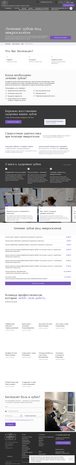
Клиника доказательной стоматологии (15, 5)
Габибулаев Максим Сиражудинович (11, 326)
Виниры (24, 454)
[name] (24, 406)
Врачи (24, 8)
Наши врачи (42, 454)
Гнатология (24, 450)
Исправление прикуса (27, 452)
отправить (10, 424)
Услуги (16, 8)
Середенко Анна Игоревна (29, 354)
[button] (69, 5)
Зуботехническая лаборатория (46, 437)
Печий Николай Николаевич (11, 383)
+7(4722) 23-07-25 (46, 2)
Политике (39, 461)
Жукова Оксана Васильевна (45, 325)
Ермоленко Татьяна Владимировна (28, 326)
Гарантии (41, 438)
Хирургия (24, 445)
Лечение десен (25, 443)
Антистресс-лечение (27, 437)
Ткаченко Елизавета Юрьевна (59, 355)
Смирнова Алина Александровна (29, 383)
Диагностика (25, 438)
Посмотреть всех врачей (11, 301)
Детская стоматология (27, 457)
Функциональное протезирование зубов (34, 9)
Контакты (54, 9)
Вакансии (41, 440)
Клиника (8, 8)
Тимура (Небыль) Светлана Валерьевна (46, 355)
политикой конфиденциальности (23, 419)
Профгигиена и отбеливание (29, 455)
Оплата (40, 442)
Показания (7, 43)
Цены (30, 8)
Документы (41, 444)
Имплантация (25, 447)
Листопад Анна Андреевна (61, 325)
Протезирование (26, 448)
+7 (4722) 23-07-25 (62, 435)
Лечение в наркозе (42, 8)
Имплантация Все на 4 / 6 (60, 8)
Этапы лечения (15, 43)
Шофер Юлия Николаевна (11, 354)
